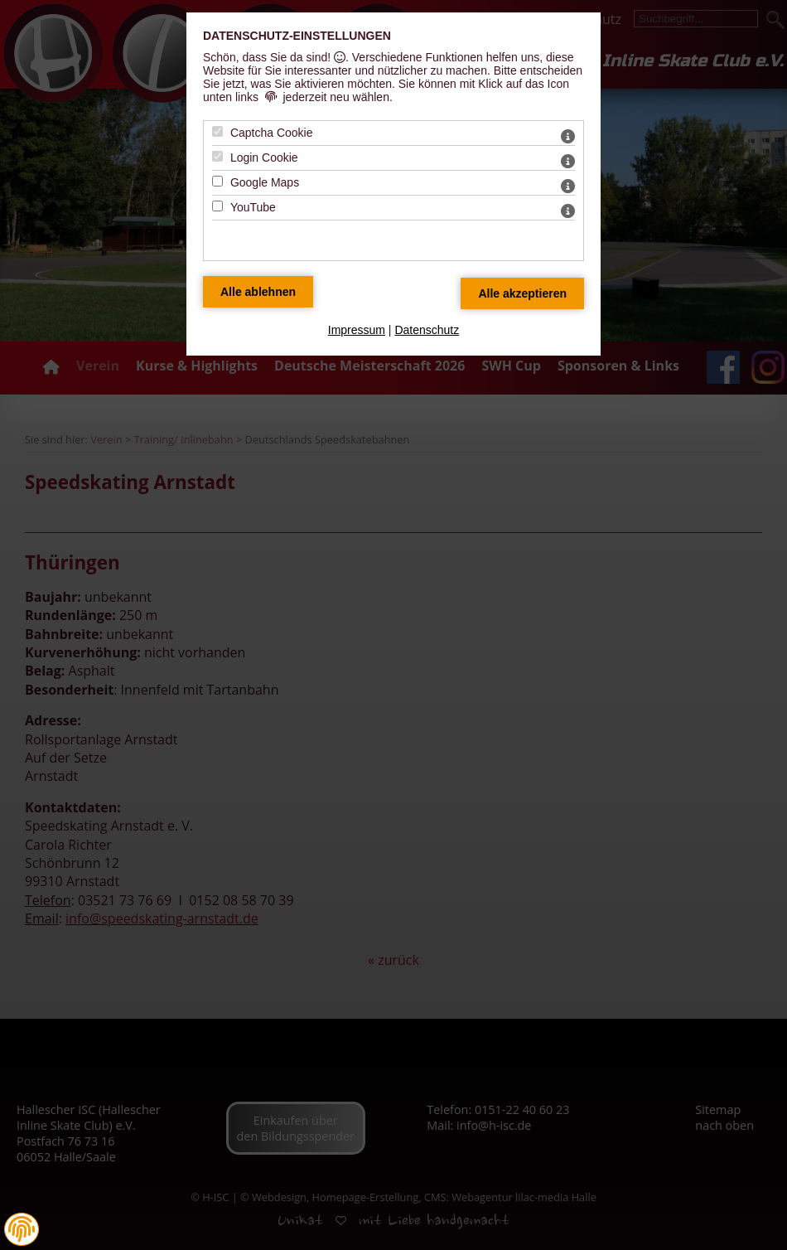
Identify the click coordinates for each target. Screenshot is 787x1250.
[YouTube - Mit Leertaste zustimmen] (217, 206)
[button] (21, 1229)
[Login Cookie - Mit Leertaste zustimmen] (217, 156)
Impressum (356, 330)
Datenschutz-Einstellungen (297, 35)
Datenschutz (426, 330)
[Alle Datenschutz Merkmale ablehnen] (258, 292)
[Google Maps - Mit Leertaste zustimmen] (217, 181)
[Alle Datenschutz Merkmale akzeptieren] (522, 293)
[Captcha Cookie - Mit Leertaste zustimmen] (217, 131)
